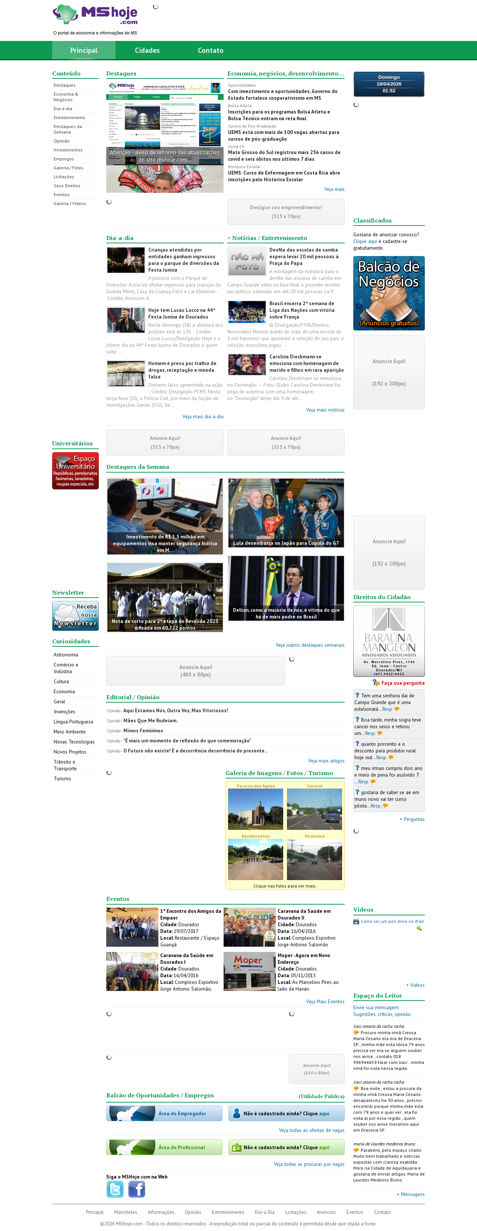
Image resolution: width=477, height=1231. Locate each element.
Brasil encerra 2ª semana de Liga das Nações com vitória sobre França (302, 310)
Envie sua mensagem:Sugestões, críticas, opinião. (382, 1010)
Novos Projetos (70, 751)
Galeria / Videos (70, 203)
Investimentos (68, 150)
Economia (64, 691)
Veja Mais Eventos (325, 1001)
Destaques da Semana (68, 129)
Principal (84, 50)
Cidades (147, 50)
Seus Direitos (67, 185)
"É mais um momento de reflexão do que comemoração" (187, 741)
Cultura (61, 681)
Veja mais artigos (326, 760)
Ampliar (419, 928)
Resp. (387, 709)
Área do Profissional (182, 1147)
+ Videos (415, 985)
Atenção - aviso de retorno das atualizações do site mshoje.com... (165, 155)
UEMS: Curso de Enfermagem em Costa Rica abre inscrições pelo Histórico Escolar (284, 176)
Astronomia (66, 654)
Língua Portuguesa (73, 721)
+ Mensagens (411, 1194)
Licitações (64, 176)
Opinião (62, 141)
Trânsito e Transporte (65, 765)
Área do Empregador (182, 1113)
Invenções (64, 711)
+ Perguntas (412, 819)
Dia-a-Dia (265, 1212)
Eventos (62, 194)
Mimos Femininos (143, 730)
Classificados (372, 220)
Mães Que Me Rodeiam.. (151, 720)
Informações (161, 1212)
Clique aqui (365, 241)
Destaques (65, 85)
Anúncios (326, 1212)
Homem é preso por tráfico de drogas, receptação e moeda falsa (182, 370)
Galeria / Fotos (68, 167)
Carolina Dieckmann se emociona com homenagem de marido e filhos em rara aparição (306, 363)
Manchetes (125, 1212)
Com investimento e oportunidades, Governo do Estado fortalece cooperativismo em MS (283, 94)
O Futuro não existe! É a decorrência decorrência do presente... (195, 751)
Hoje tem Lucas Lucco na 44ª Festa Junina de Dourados (181, 313)
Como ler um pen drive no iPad (392, 921)
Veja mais (334, 189)
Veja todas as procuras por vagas (309, 1164)
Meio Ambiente (70, 731)
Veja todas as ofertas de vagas (312, 1130)
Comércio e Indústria (66, 668)
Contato (211, 50)
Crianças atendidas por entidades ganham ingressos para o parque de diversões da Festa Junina (183, 259)
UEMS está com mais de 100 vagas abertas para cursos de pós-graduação (283, 135)
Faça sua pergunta (403, 683)
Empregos (64, 159)
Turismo (62, 778)
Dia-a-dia (63, 108)
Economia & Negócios (66, 96)
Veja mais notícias (325, 409)
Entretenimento (69, 117)
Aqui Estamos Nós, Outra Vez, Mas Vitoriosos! (175, 710)
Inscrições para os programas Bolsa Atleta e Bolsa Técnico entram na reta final (279, 115)
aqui (324, 1113)
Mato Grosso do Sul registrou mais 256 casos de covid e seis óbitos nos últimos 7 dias (284, 155)
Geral (59, 701)
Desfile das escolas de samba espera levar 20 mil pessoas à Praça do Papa (304, 256)
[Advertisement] (75, 323)
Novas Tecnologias (74, 741)
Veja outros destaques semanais (310, 645)
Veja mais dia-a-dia (203, 416)
